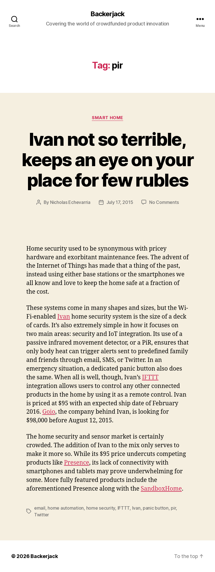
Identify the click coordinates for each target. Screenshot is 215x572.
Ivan (63, 317)
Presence (76, 463)
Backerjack (107, 14)
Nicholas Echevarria (70, 202)
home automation (66, 508)
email (39, 508)
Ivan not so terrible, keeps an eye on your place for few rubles (107, 159)
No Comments (164, 202)
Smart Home (107, 117)
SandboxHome (161, 489)
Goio (48, 412)
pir (173, 508)
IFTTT (150, 377)
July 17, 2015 (119, 202)
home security (100, 508)
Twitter (41, 514)
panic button (156, 508)
